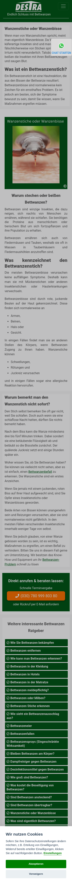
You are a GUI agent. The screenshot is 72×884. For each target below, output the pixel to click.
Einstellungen (53, 853)
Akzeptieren (36, 863)
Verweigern (36, 873)
